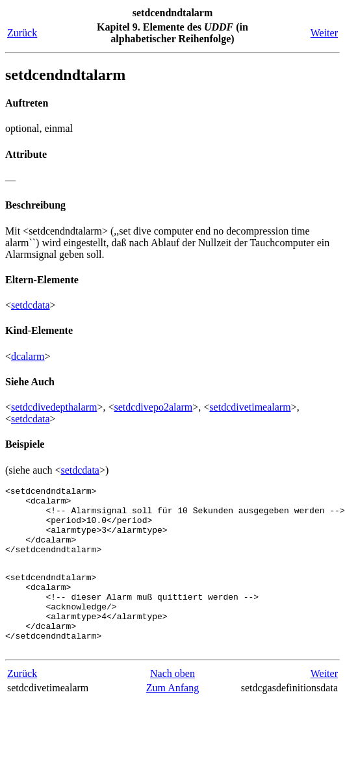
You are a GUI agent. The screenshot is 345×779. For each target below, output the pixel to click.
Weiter (324, 32)
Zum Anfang (172, 718)
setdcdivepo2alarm (153, 407)
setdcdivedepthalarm (54, 407)
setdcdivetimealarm (249, 407)
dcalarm (28, 356)
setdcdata (30, 305)
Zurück (22, 32)
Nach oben (172, 704)
